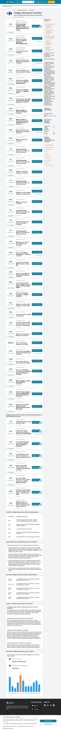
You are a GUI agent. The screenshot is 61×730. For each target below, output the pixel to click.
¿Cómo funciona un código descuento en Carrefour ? (50, 32)
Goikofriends (49, 149)
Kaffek (47, 154)
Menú (18, 2)
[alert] (30, 722)
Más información (38, 41)
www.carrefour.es (52, 116)
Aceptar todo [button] (48, 720)
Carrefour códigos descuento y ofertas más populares (50, 26)
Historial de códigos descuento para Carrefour (49, 48)
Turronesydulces (50, 165)
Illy (46, 151)
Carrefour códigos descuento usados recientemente (50, 37)
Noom (47, 163)
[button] (20, 728)
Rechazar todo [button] (48, 724)
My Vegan (48, 156)
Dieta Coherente (50, 147)
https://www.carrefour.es (19, 17)
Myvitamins (48, 158)
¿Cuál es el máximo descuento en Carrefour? (49, 42)
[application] (24, 682)
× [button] (59, 716)
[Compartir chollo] (41, 2)
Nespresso (48, 160)
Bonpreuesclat (49, 145)
